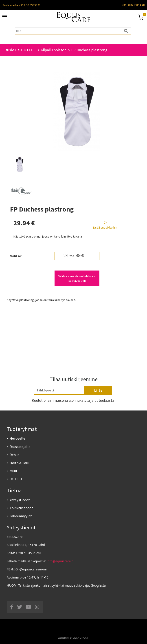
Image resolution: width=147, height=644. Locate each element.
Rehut (14, 454)
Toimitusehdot (21, 508)
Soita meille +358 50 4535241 (21, 5)
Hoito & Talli (19, 463)
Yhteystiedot (20, 500)
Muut (14, 471)
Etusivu (9, 49)
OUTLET (16, 479)
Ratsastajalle (20, 446)
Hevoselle (17, 438)
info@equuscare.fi (60, 561)
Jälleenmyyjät (21, 516)
